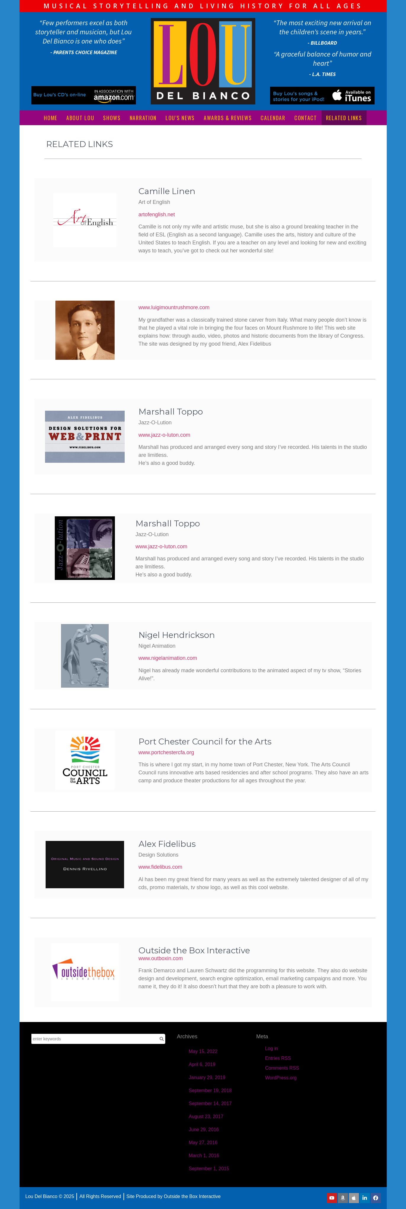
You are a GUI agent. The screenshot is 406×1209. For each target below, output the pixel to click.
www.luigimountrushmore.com (174, 307)
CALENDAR (273, 118)
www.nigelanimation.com (168, 658)
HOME (50, 118)
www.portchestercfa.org (166, 752)
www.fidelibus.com (160, 867)
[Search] (161, 1039)
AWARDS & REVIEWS (228, 118)
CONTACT (305, 118)
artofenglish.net (157, 214)
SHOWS (112, 118)
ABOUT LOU (80, 118)
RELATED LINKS (344, 118)
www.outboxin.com (161, 958)
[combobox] (94, 1039)
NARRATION (143, 118)
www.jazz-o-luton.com (164, 435)
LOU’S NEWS (180, 118)
